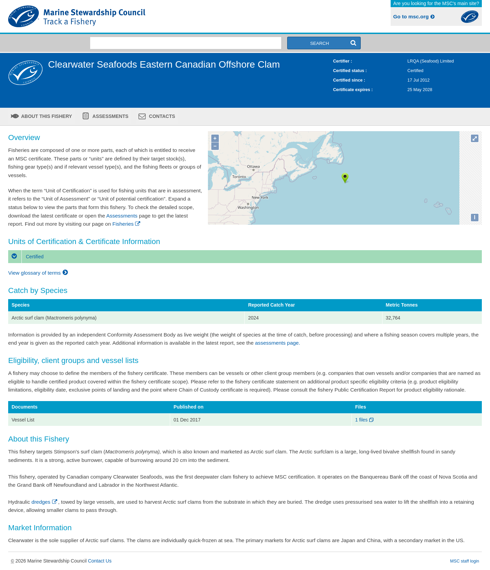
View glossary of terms (39, 273)
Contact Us (99, 561)
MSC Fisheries (125, 16)
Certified (26, 256)
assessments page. (277, 343)
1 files (365, 419)
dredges (44, 502)
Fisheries (126, 224)
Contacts (161, 116)
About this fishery (46, 116)
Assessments (109, 116)
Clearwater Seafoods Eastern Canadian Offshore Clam (164, 64)
